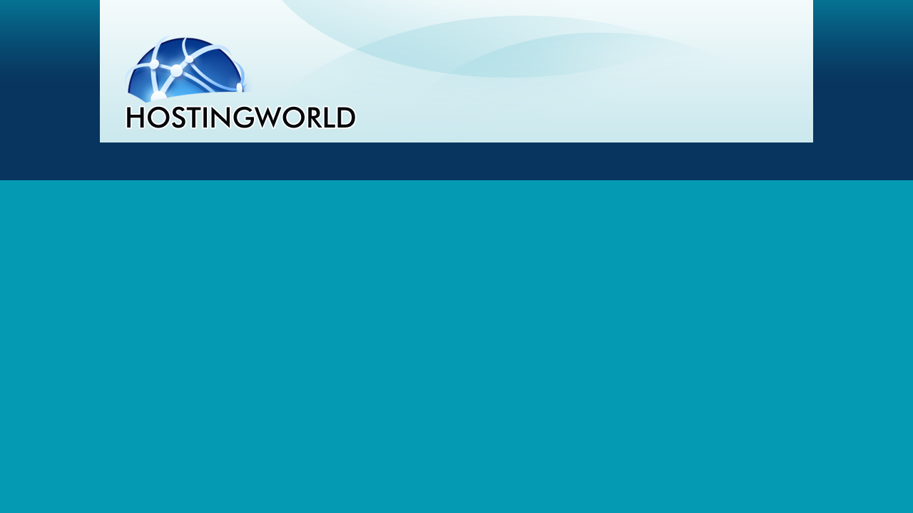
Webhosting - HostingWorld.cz (240, 81)
